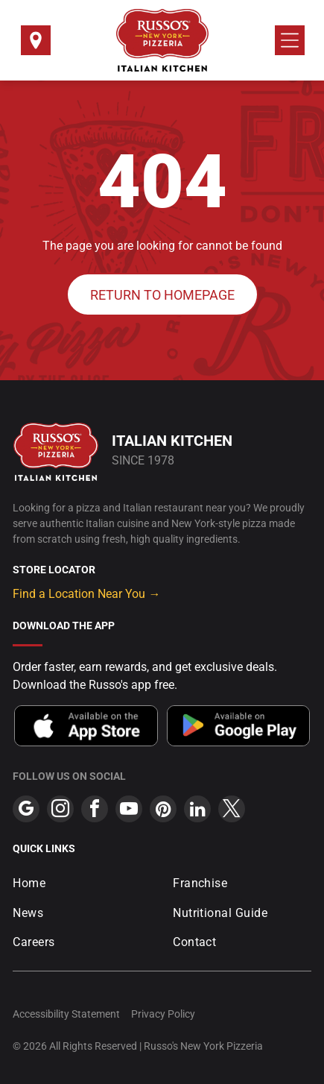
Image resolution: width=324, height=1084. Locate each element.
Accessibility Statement (66, 1014)
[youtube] (128, 810)
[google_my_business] (26, 810)
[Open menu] (290, 40)
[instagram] (60, 810)
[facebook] (94, 810)
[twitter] (231, 810)
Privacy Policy (163, 1014)
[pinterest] (163, 810)
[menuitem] (82, 883)
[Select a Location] (36, 45)
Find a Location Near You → (86, 594)
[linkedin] (197, 810)
